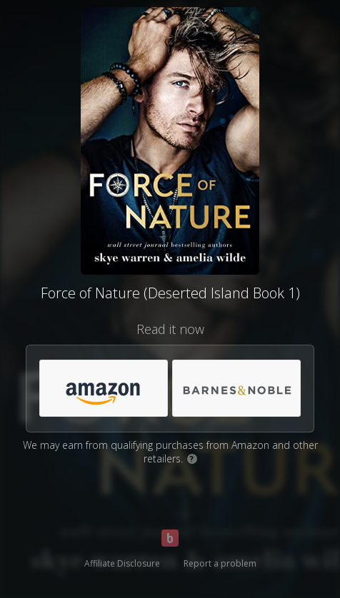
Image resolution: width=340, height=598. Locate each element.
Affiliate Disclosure (122, 563)
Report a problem (220, 563)
